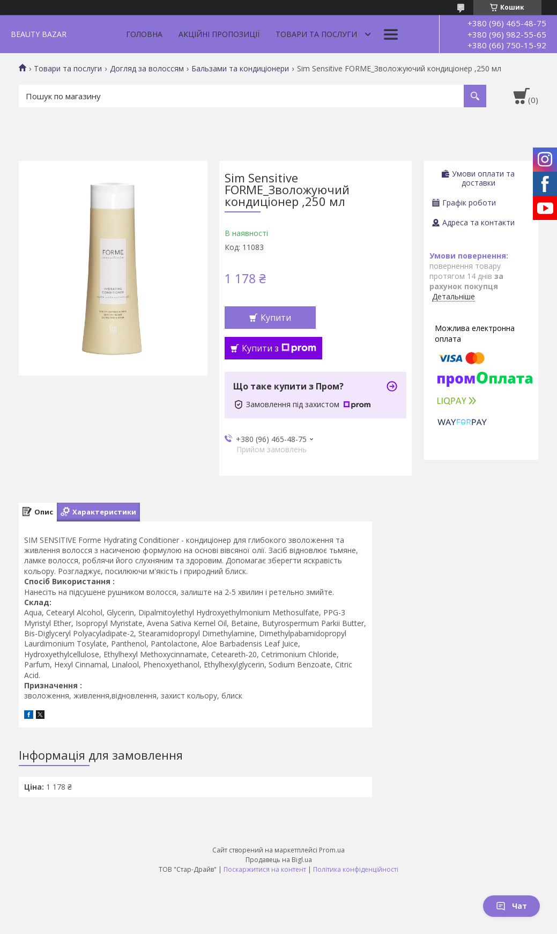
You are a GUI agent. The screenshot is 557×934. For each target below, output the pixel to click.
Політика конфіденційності (355, 869)
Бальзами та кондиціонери (240, 68)
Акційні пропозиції (219, 34)
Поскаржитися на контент (265, 869)
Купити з (279, 348)
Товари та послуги (316, 34)
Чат (511, 906)
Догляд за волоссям (147, 68)
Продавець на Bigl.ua (279, 859)
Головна (144, 34)
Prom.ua (332, 850)
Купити (276, 317)
